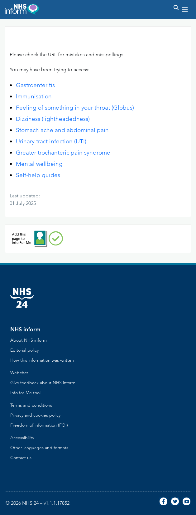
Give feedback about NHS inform (42, 382)
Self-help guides (38, 175)
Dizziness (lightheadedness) (53, 118)
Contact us (20, 457)
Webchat (19, 372)
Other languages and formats (39, 447)
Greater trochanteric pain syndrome (63, 152)
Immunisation (34, 96)
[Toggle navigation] (184, 9)
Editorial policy (24, 350)
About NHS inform (28, 340)
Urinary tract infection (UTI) (51, 141)
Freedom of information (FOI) (39, 425)
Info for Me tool (25, 392)
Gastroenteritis (35, 85)
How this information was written (42, 360)
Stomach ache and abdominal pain (62, 130)
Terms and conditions (31, 405)
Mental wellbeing (39, 163)
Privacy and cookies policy (35, 415)
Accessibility (22, 437)
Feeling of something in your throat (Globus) (75, 107)
